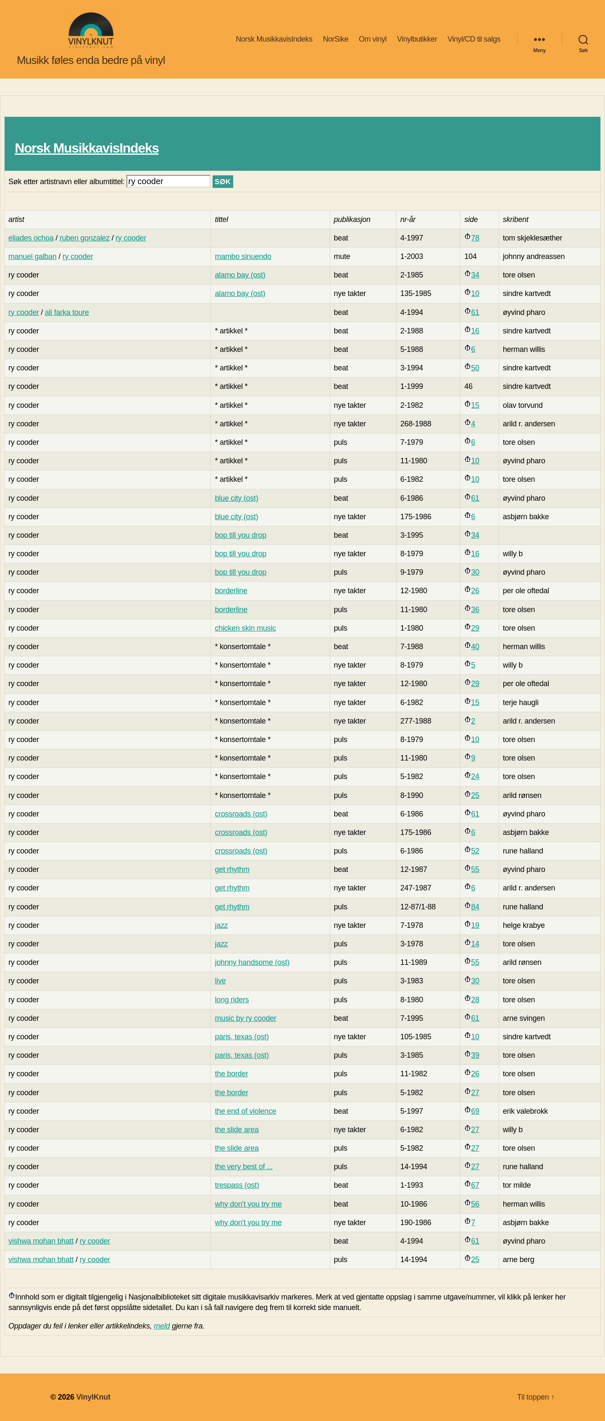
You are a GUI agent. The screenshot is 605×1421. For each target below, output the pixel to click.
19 (475, 925)
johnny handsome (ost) (252, 962)
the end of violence (245, 1111)
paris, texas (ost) (241, 1037)
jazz (221, 925)
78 (475, 238)
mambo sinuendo (243, 256)
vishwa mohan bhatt (41, 1241)
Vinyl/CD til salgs (473, 39)
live (220, 981)
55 (475, 869)
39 (475, 1055)
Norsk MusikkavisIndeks (274, 39)
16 (475, 331)
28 (475, 1000)
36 (475, 609)
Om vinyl (373, 39)
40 (475, 646)
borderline (231, 590)
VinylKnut (93, 1397)
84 (475, 907)
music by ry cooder (245, 1018)
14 (475, 944)
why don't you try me (248, 1204)
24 (475, 776)
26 (475, 590)
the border (231, 1074)
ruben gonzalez (85, 238)
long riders (232, 1000)
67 (475, 1185)
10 (475, 293)
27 (475, 1092)
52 (475, 851)
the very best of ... (244, 1166)
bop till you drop (240, 535)
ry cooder (131, 238)
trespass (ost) (237, 1185)
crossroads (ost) (241, 814)
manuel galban (32, 256)
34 (475, 275)
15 (475, 405)
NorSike (335, 39)
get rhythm (232, 869)
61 (475, 312)
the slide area (236, 1129)
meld (162, 1326)
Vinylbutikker (417, 39)
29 (475, 628)
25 (475, 795)
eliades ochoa (31, 238)
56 (475, 1204)
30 (475, 572)
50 (475, 368)
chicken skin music (245, 628)
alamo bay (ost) (240, 275)
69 (475, 1111)
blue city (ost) (236, 498)
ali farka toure (67, 312)
